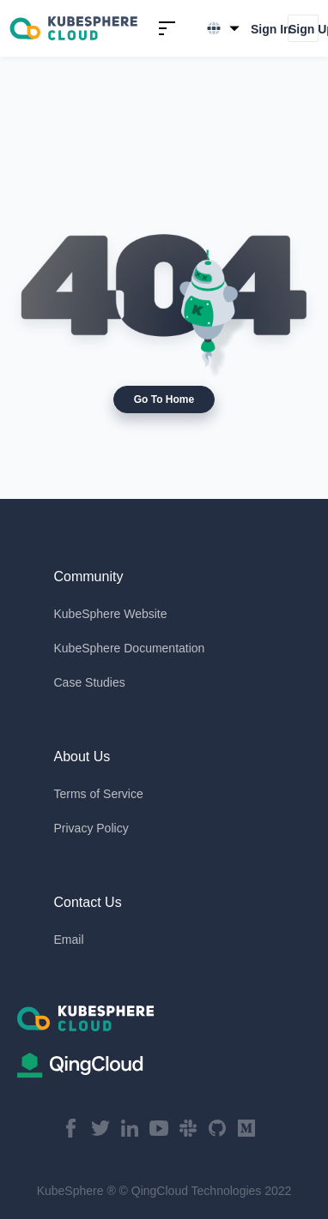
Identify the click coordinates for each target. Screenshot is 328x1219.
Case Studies (89, 682)
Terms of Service (98, 794)
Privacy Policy (91, 828)
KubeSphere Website (110, 614)
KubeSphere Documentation (129, 648)
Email (69, 939)
